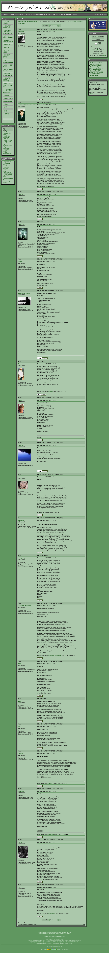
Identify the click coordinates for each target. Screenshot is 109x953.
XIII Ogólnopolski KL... (96, 68)
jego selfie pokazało (6, 168)
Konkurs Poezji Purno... (96, 71)
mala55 (20, 194)
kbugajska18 (22, 224)
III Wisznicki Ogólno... (96, 67)
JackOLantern (7, 166)
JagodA (20, 753)
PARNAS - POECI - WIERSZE (8, 36)
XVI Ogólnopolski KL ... (96, 69)
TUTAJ (104, 55)
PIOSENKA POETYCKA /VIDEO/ (6, 56)
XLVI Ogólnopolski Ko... (96, 73)
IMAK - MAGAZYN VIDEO (52, 14)
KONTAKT (6, 114)
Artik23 (91, 93)
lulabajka (21, 791)
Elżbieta (20, 364)
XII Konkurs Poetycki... (96, 65)
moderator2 (51, 913)
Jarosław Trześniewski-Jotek (26, 105)
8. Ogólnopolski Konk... (96, 63)
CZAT (5, 107)
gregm (20, 842)
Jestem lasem (7, 172)
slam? (5, 132)
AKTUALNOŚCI (66, 14)
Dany (19, 701)
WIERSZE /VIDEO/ (6, 51)
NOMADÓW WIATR (6, 164)
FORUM (74, 14)
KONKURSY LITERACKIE (7, 26)
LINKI (5, 111)
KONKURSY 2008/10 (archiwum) (7, 79)
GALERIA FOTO (8, 98)
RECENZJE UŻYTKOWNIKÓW (8, 74)
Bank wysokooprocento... (8, 145)
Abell (19, 663)
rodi (19, 887)
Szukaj (5, 117)
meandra (21, 477)
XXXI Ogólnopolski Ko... (97, 72)
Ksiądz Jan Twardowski (6, 136)
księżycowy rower (23, 558)
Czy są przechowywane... (8, 153)
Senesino (21, 31)
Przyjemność (7, 162)
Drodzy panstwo (94, 75)
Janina (20, 400)
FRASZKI (6, 138)
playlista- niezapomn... (6, 147)
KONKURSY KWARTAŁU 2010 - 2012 (8, 85)
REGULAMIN (19, 14)
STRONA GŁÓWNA (8, 14)
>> (60, 26)
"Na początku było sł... (7, 134)
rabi (19, 726)
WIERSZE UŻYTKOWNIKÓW (34, 14)
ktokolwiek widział (6, 170)
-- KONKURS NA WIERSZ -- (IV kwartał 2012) (8, 91)
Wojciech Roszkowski (24, 605)
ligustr (20, 261)
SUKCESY (7, 95)
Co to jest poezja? (6, 150)
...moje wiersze (8, 140)
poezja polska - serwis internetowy (28, 21)
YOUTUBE (7, 47)
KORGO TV (7, 44)
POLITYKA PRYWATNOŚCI (7, 32)
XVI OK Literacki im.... (96, 64)
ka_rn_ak (21, 520)
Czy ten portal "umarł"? (7, 142)
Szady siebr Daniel (24, 293)
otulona (20, 445)
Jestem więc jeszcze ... (6, 181)
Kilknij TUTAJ (95, 49)
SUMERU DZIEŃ (8, 174)
